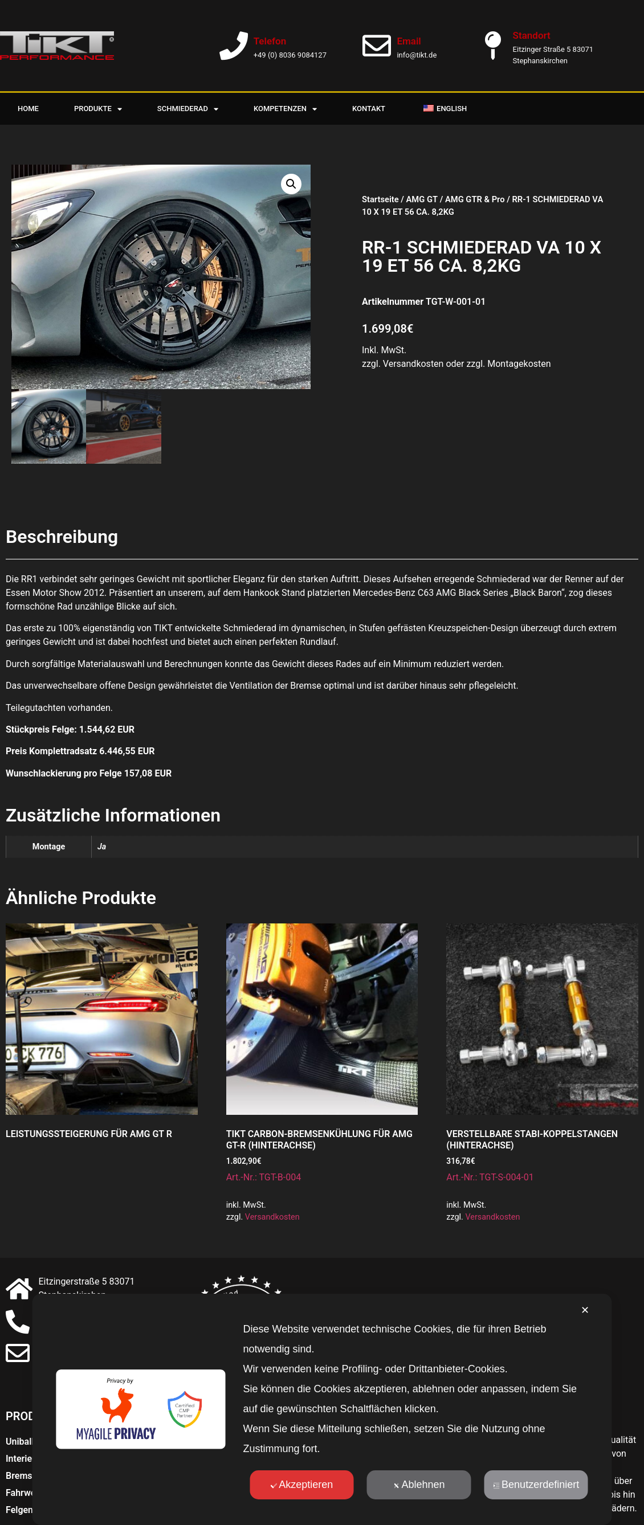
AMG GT (422, 199)
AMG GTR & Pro (475, 199)
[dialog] (322, 1409)
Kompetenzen (285, 109)
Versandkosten (272, 1217)
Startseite (380, 199)
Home (28, 108)
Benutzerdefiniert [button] (536, 1484)
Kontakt (368, 108)
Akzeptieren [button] (301, 1484)
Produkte (98, 109)
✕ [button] (585, 1310)
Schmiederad (187, 109)
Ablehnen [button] (419, 1484)
